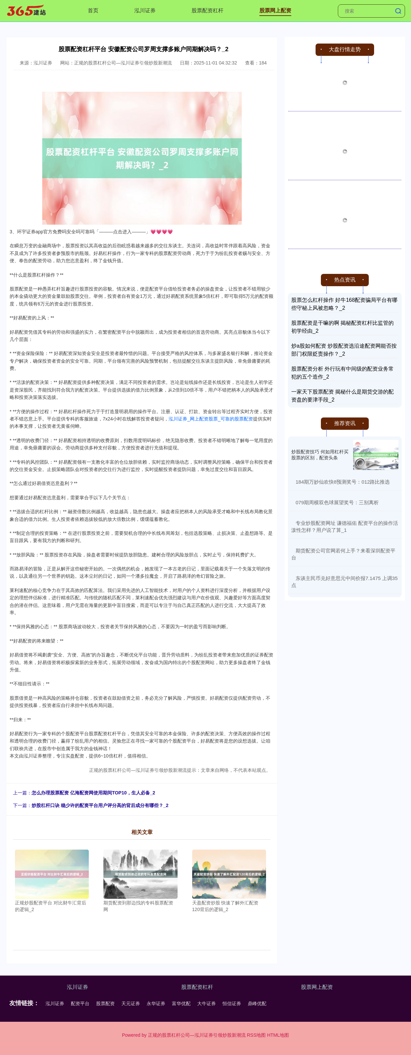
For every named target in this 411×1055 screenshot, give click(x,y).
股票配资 (105, 1003)
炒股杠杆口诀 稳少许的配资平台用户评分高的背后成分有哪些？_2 (100, 805)
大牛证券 (206, 1003)
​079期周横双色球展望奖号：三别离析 (337, 502)
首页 (93, 10)
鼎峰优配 (257, 1003)
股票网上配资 (275, 10)
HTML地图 (278, 1035)
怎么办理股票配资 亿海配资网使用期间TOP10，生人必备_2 (93, 792)
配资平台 (80, 1003)
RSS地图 (256, 1035)
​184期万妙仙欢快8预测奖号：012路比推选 (343, 482)
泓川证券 (145, 10)
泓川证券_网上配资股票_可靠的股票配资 (211, 418)
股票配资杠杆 (207, 10)
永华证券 (156, 1003)
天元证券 (130, 1003)
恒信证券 (231, 1003)
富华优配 (181, 1003)
